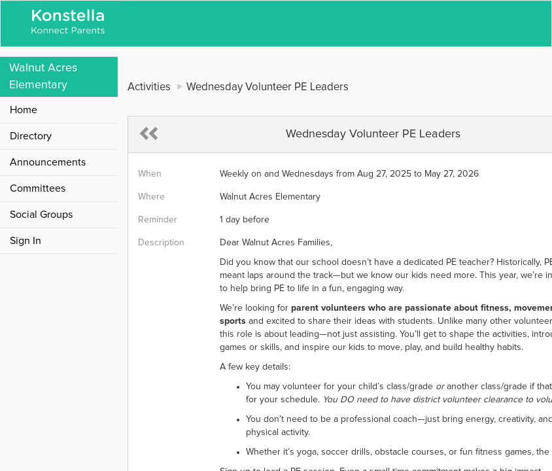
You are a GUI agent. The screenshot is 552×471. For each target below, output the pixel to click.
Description (161, 242)
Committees (37, 188)
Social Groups (41, 214)
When (150, 174)
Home (23, 110)
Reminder (157, 219)
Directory (31, 136)
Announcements (48, 162)
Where (151, 196)
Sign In (25, 241)
